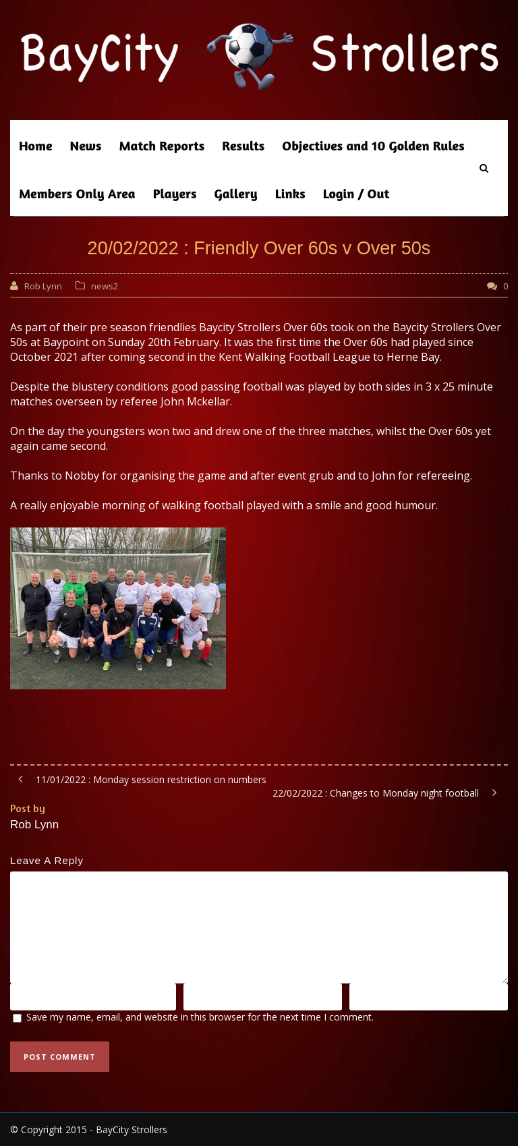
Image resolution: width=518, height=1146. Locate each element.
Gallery (236, 193)
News (86, 145)
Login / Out (356, 193)
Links (290, 193)
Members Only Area (77, 193)
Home (36, 145)
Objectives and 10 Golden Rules (373, 145)
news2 (104, 286)
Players (175, 193)
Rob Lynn (43, 286)
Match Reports (161, 145)
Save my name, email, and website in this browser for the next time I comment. (200, 1016)
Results (243, 145)
